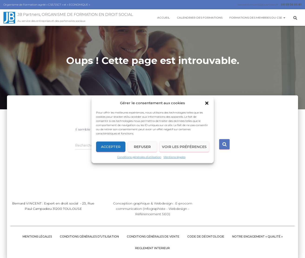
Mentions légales (174, 161)
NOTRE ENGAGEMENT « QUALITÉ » (257, 236)
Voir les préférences (184, 150)
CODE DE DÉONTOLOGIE (205, 236)
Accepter (111, 150)
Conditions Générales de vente (153, 236)
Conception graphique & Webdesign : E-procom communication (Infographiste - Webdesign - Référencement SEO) (152, 208)
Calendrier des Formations (199, 17)
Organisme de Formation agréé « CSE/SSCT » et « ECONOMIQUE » (46, 4)
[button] (206, 106)
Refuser (142, 150)
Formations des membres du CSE (257, 17)
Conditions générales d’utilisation (139, 161)
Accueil (163, 17)
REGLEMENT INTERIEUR (152, 248)
